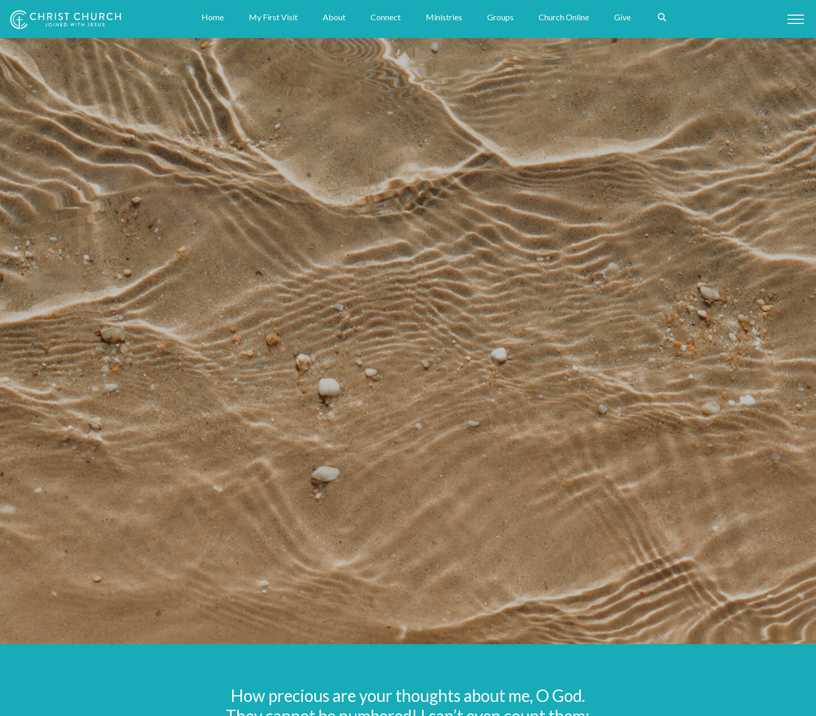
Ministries (444, 19)
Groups (500, 19)
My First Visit (273, 19)
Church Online (564, 19)
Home (212, 19)
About (334, 19)
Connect (386, 19)
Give (622, 19)
